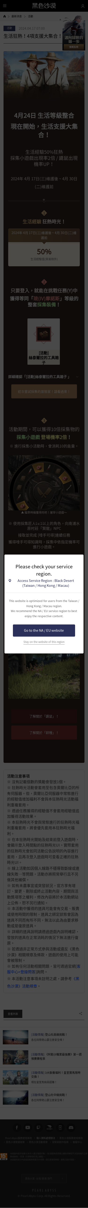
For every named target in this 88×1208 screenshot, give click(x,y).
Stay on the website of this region (44, 642)
